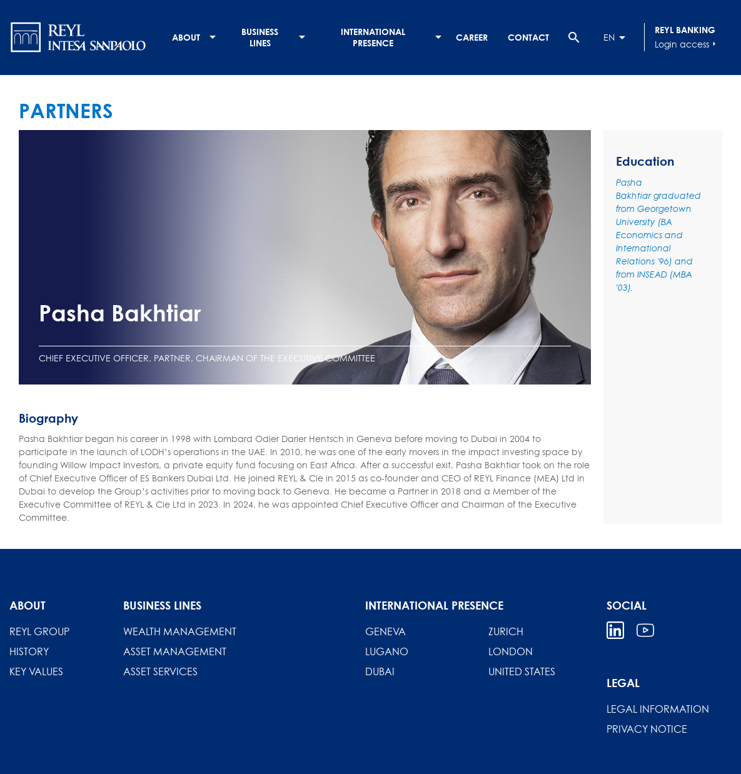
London (510, 651)
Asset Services (160, 671)
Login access (687, 43)
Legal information (658, 709)
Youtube (645, 630)
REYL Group (39, 631)
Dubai (380, 671)
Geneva (385, 631)
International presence (373, 37)
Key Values (36, 671)
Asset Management (174, 651)
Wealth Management (179, 631)
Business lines (259, 37)
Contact (528, 37)
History (29, 651)
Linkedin (615, 630)
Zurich (505, 631)
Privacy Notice (647, 729)
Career (472, 37)
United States (521, 671)
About (186, 37)
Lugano (386, 651)
